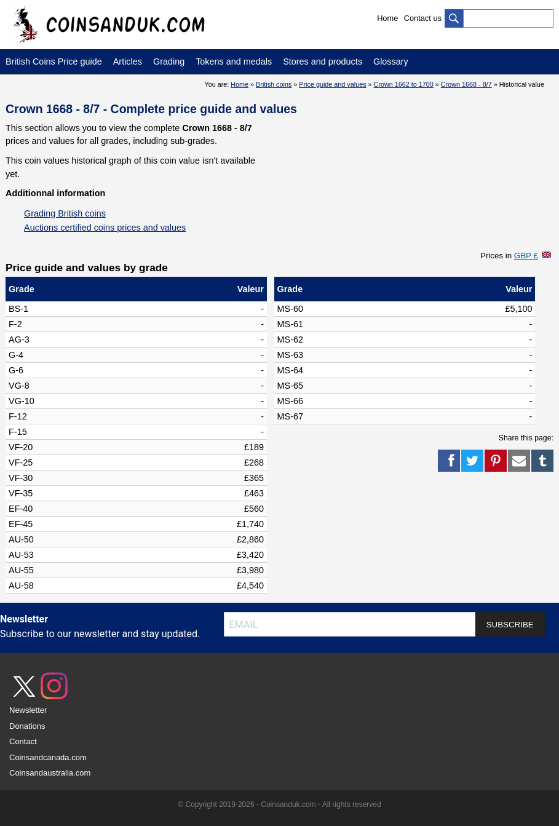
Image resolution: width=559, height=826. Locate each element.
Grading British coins (65, 213)
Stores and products (322, 61)
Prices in (509, 255)
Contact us (423, 18)
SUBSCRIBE (510, 624)
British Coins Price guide (54, 61)
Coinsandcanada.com (48, 757)
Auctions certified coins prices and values (105, 227)
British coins (273, 84)
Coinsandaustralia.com (49, 772)
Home (387, 18)
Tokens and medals (234, 61)
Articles (127, 61)
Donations (27, 726)
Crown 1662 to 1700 (404, 84)
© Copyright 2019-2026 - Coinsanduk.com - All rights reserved (279, 804)
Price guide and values (332, 84)
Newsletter (28, 710)
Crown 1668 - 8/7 (466, 84)
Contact (23, 741)
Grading (168, 61)
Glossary (390, 61)
